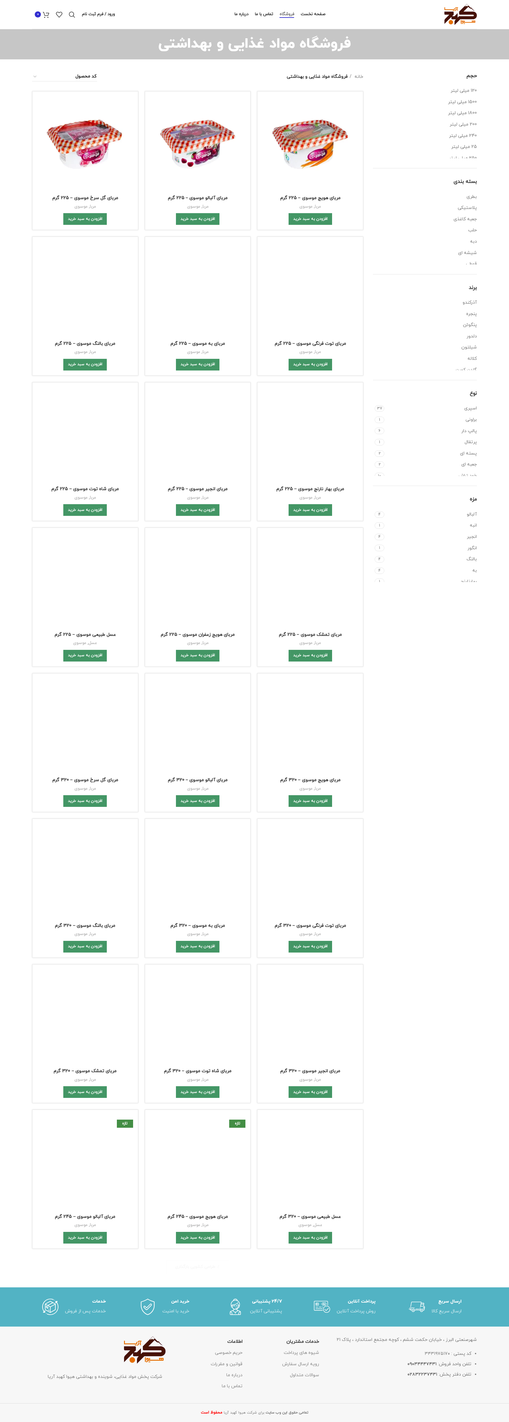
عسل (93, 393)
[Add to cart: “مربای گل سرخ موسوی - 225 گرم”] (85, 219)
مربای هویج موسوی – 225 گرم (310, 198)
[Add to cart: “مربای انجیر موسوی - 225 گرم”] (197, 341)
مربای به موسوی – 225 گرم (197, 255)
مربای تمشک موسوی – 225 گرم (310, 391)
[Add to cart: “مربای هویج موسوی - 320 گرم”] (310, 477)
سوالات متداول (304, 828)
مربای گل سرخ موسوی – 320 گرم (85, 456)
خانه (358, 77)
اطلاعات (234, 795)
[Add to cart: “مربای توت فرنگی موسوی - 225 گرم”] (310, 283)
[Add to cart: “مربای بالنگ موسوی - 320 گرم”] (85, 541)
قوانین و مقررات (226, 817)
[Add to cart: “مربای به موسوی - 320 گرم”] (197, 541)
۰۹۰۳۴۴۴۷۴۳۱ (422, 817)
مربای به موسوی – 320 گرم (197, 520)
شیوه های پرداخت (301, 806)
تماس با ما (232, 839)
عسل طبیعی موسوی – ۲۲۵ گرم (85, 384)
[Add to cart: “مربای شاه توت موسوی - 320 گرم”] (197, 606)
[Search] (72, 14)
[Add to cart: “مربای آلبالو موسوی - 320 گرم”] (197, 477)
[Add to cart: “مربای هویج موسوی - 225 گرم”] (310, 219)
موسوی (306, 206)
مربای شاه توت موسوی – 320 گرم (197, 585)
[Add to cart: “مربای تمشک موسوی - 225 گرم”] (310, 412)
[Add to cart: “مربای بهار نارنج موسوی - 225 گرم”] (310, 341)
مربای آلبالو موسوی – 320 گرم (198, 456)
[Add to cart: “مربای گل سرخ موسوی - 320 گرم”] (85, 477)
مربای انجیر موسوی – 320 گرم (310, 585)
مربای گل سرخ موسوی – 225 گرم (85, 198)
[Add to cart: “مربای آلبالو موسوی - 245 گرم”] (85, 663)
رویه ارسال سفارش (300, 817)
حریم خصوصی (228, 806)
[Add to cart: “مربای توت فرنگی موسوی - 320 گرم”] (310, 541)
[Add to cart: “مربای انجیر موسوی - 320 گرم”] (310, 606)
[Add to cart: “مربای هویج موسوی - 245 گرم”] (197, 663)
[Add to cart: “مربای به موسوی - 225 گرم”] (197, 276)
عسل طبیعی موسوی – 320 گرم (310, 649)
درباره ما (234, 828)
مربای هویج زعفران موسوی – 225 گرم (198, 391)
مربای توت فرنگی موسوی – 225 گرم (310, 263)
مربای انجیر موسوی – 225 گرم (198, 320)
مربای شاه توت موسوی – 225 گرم (85, 327)
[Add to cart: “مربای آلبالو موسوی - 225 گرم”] (197, 219)
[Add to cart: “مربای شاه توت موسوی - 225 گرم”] (85, 348)
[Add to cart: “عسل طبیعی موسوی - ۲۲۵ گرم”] (85, 405)
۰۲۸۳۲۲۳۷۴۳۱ (422, 827)
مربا (318, 206)
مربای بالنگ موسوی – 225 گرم (85, 263)
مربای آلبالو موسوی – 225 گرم (198, 198)
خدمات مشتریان (302, 795)
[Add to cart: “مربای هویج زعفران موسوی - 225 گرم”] (197, 412)
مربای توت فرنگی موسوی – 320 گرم (310, 520)
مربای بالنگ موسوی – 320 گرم (85, 520)
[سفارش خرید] (64, 76)
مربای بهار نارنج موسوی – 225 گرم (310, 320)
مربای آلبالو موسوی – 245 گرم (85, 642)
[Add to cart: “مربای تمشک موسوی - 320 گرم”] (85, 606)
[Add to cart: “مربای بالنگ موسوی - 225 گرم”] (85, 283)
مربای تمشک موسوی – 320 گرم (85, 585)
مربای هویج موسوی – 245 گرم (198, 642)
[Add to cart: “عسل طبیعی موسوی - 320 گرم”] (310, 670)
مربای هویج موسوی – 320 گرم (310, 456)
